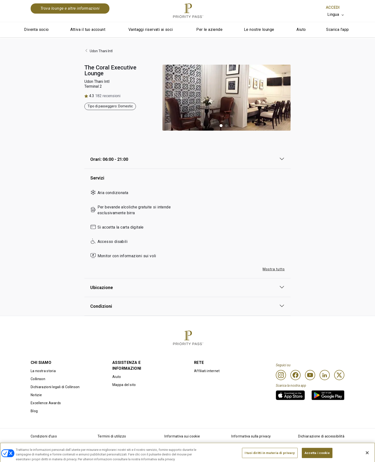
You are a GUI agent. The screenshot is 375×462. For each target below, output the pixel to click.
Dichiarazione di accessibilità (321, 436)
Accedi (332, 7)
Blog (34, 411)
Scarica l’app (337, 29)
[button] (221, 125)
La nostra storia (43, 371)
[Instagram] (281, 375)
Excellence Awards (46, 403)
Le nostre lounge (259, 29)
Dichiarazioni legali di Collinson (55, 387)
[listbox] (335, 14)
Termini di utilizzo (112, 436)
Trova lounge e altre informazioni (70, 8)
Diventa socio (36, 29)
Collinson (38, 379)
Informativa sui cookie (182, 436)
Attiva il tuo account (87, 29)
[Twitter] (339, 375)
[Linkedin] (325, 375)
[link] (290, 395)
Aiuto (301, 29)
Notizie (36, 395)
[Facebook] (295, 375)
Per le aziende (209, 29)
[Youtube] (310, 375)
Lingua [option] (333, 14)
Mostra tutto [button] (274, 269)
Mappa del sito (124, 385)
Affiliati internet (207, 371)
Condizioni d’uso (44, 436)
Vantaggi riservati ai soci (150, 29)
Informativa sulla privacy (251, 436)
